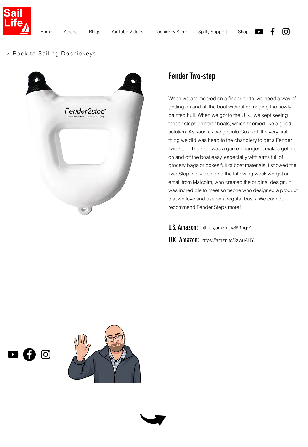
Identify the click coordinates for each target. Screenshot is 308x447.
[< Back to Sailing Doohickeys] (52, 53)
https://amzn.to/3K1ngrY (226, 228)
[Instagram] (286, 32)
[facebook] (273, 32)
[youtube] (259, 32)
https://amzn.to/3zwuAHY (228, 240)
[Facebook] (29, 354)
